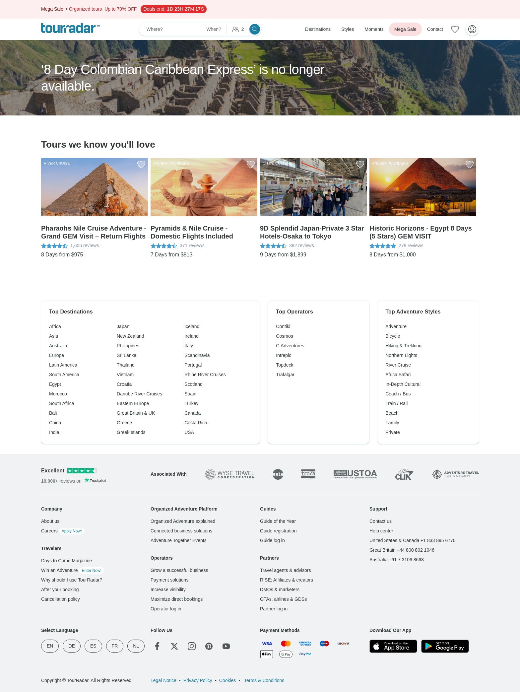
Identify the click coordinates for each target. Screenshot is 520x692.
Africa (55, 326)
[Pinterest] (209, 646)
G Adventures (290, 345)
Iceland (191, 326)
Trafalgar (285, 374)
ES (93, 646)
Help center (381, 530)
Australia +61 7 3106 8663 (396, 559)
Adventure (396, 326)
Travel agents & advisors (285, 570)
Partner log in (274, 608)
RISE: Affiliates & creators (286, 580)
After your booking (60, 589)
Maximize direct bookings (177, 599)
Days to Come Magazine (66, 560)
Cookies (227, 680)
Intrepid (284, 355)
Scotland (193, 384)
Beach (392, 413)
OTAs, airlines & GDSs (283, 599)
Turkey (191, 403)
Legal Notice (163, 680)
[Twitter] (174, 646)
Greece (124, 422)
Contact (435, 29)
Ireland (191, 336)
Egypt (55, 384)
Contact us (380, 521)
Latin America (63, 365)
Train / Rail (396, 403)
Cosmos (284, 336)
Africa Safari (398, 374)
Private (392, 432)
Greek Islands (131, 432)
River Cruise (398, 365)
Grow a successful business (179, 570)
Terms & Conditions (263, 680)
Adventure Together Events (179, 540)
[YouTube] (226, 646)
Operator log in (166, 608)
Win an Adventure (72, 570)
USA (189, 432)
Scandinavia (197, 355)
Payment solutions (169, 580)
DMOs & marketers (279, 589)
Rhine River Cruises (205, 374)
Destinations (318, 29)
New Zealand (130, 336)
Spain (190, 393)
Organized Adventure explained (183, 521)
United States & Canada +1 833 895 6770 (412, 540)
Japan (123, 326)
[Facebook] (157, 646)
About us (50, 521)
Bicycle (392, 336)
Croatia (124, 384)
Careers (63, 530)
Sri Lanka (126, 355)
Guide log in (272, 540)
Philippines (128, 345)
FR (115, 646)
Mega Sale (405, 29)
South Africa (61, 403)
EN (50, 646)
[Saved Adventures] (455, 29)
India (54, 432)
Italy (188, 345)
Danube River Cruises (139, 393)
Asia (53, 336)
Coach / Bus (398, 393)
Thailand (126, 365)
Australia (58, 345)
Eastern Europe (133, 403)
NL (136, 646)
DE (71, 646)
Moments (374, 29)
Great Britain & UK (136, 413)
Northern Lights (401, 355)
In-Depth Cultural (403, 384)
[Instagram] (191, 646)
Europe (56, 355)
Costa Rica (195, 422)
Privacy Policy (197, 680)
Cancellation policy (60, 599)
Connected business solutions (181, 530)
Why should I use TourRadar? (71, 580)
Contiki (283, 326)
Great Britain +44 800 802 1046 (401, 550)
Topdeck (284, 365)
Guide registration (278, 530)
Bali (53, 413)
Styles (347, 29)
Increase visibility (168, 589)
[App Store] (393, 646)
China (55, 422)
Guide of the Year (278, 521)
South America (64, 374)
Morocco (58, 393)
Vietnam (125, 374)
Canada (192, 413)
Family (392, 422)
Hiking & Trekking (403, 345)
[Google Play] (445, 646)
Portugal (193, 365)
